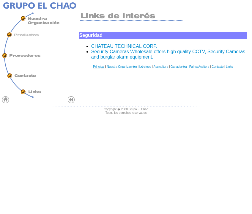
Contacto (217, 66)
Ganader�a (179, 66)
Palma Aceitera (199, 66)
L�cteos (145, 66)
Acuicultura (160, 66)
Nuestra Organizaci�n (122, 66)
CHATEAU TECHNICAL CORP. (124, 46)
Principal (98, 66)
